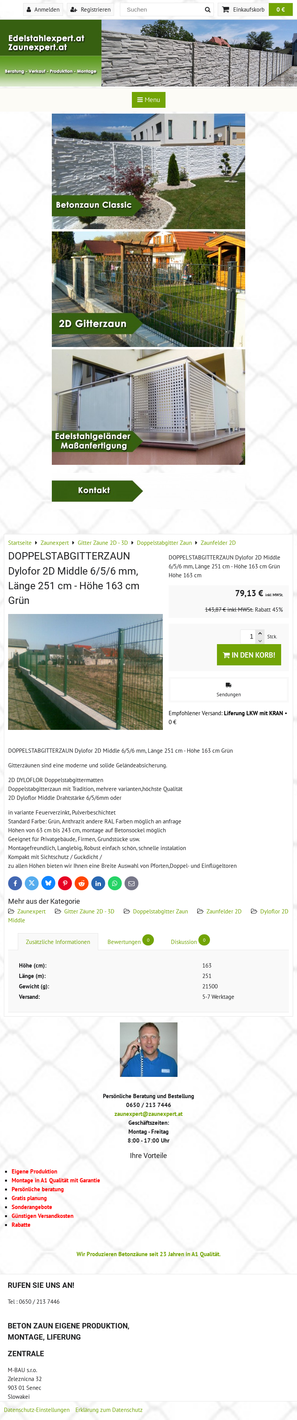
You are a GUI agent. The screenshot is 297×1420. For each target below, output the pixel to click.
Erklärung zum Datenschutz (109, 1409)
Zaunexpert (31, 911)
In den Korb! (249, 655)
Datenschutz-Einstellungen (37, 1409)
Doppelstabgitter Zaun (160, 911)
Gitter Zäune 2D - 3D (89, 911)
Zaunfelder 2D (224, 911)
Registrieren (90, 9)
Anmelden (43, 9)
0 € (281, 9)
